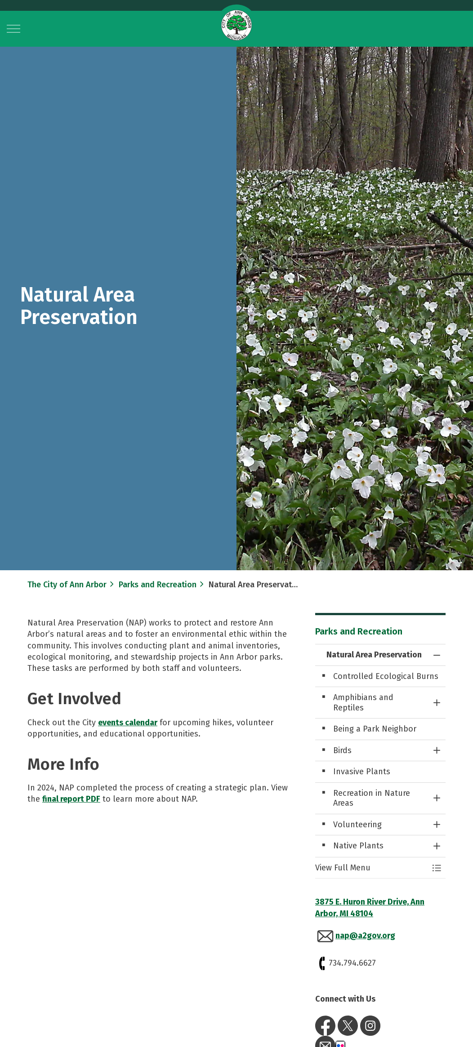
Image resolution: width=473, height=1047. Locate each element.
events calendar (127, 723)
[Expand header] (13, 29)
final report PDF (71, 799)
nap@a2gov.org (365, 936)
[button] (371, 867)
